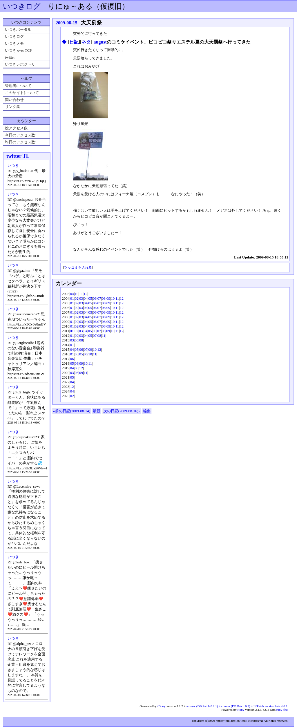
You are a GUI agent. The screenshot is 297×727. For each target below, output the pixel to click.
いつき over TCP (18, 50)
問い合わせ (14, 99)
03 (81, 298)
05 (90, 298)
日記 (74, 41)
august (100, 41)
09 (108, 298)
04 (72, 294)
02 (76, 298)
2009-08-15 (66, 22)
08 (104, 298)
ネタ (86, 41)
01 (72, 298)
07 (99, 298)
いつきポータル (18, 29)
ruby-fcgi (282, 709)
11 (81, 294)
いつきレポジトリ (20, 64)
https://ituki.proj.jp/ (228, 720)
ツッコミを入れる (78, 268)
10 (76, 294)
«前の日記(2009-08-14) (71, 411)
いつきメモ (14, 43)
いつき (13, 165)
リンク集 (12, 106)
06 (95, 298)
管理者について (18, 86)
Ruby (240, 709)
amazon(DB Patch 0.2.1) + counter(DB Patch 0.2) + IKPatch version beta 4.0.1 (236, 706)
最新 (96, 411)
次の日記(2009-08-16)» (121, 411)
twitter (10, 57)
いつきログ (22, 6)
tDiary (161, 706)
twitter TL (18, 156)
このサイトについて (22, 93)
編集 (147, 411)
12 (85, 294)
